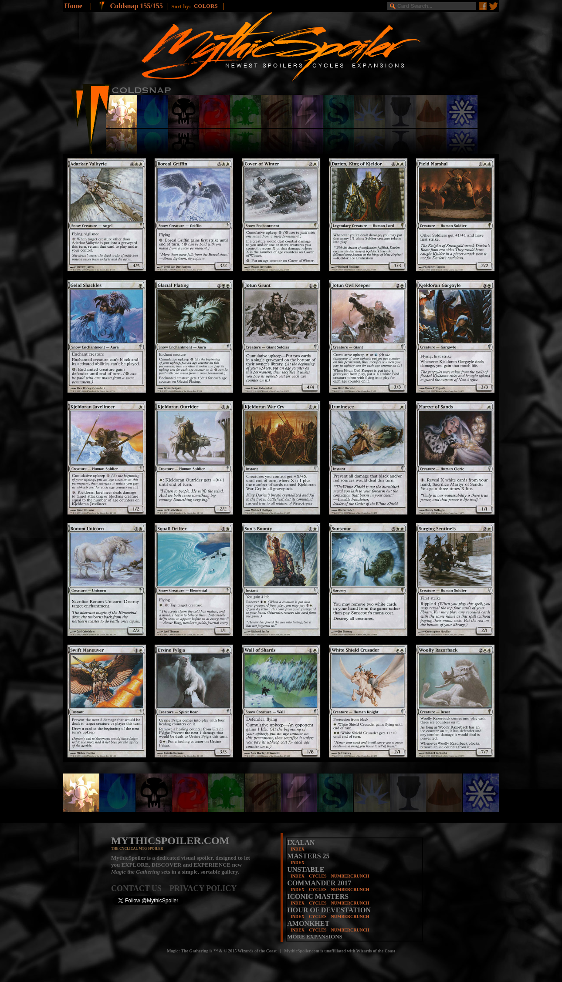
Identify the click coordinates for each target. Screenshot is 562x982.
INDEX (298, 849)
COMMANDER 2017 (319, 883)
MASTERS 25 (308, 856)
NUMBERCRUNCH (350, 876)
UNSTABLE (305, 869)
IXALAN (301, 842)
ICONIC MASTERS (318, 896)
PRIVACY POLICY (203, 888)
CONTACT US (140, 888)
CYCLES (318, 876)
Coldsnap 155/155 (136, 6)
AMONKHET (308, 923)
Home (73, 6)
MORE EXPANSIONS (314, 936)
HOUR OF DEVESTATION (329, 910)
